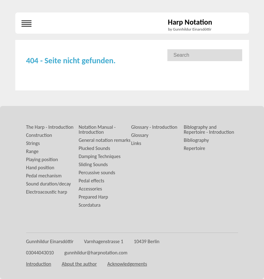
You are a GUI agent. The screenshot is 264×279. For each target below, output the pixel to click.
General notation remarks (104, 140)
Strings (33, 143)
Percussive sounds (97, 173)
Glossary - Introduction (154, 127)
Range (32, 151)
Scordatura (89, 205)
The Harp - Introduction (50, 127)
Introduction (38, 264)
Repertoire (194, 148)
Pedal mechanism (44, 176)
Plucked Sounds (94, 148)
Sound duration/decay (48, 184)
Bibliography (196, 140)
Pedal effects (91, 181)
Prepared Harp (93, 197)
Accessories (90, 189)
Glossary (139, 135)
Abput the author (79, 264)
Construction (39, 135)
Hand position (40, 168)
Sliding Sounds (93, 164)
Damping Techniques (100, 156)
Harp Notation (190, 22)
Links (136, 143)
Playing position (42, 159)
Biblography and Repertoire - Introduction (209, 129)
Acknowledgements (127, 264)
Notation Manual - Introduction (97, 129)
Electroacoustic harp (46, 192)
